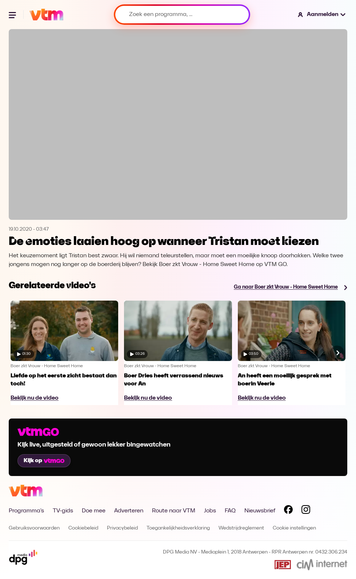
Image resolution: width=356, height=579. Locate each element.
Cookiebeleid (83, 528)
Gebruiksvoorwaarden (34, 528)
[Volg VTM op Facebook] (288, 511)
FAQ (230, 511)
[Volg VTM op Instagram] (305, 511)
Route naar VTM (173, 511)
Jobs (210, 511)
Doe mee (93, 511)
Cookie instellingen (294, 528)
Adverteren (128, 511)
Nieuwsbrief (259, 511)
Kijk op (44, 461)
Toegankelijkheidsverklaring (178, 528)
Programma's (26, 511)
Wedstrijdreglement (241, 528)
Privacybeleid (122, 528)
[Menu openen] (13, 14)
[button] (322, 14)
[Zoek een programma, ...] (182, 14)
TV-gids (63, 511)
